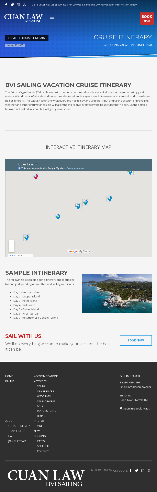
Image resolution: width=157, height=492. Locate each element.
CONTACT (43, 451)
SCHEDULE (43, 446)
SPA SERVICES (45, 391)
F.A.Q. (11, 436)
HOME (9, 376)
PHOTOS (39, 421)
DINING (9, 381)
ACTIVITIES (40, 381)
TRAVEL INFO (16, 431)
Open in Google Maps (135, 408)
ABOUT (9, 421)
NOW (147, 19)
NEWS (37, 431)
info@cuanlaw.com (139, 387)
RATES (41, 441)
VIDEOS (41, 426)
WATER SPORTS (46, 411)
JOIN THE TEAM (17, 441)
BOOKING (40, 436)
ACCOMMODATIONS (46, 376)
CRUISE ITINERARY (19, 426)
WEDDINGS (44, 396)
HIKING (41, 416)
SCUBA (41, 386)
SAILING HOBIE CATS (46, 403)
